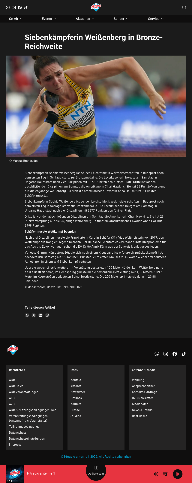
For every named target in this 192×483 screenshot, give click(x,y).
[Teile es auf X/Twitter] (34, 315)
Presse (75, 410)
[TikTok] (26, 7)
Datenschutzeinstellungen (27, 438)
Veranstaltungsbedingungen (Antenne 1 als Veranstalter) (28, 418)
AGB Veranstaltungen (23, 392)
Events (49, 19)
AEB (12, 398)
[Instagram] (14, 7)
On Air (16, 19)
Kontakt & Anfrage (144, 392)
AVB (12, 404)
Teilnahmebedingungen (25, 426)
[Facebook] (20, 7)
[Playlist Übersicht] (165, 474)
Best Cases (139, 416)
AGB (12, 380)
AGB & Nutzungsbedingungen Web (32, 410)
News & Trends (142, 410)
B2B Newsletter (142, 398)
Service (156, 19)
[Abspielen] (177, 474)
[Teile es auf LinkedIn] (40, 315)
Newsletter (77, 392)
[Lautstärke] (156, 474)
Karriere (75, 404)
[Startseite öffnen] (96, 7)
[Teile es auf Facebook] (27, 315)
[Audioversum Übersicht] (96, 470)
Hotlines (76, 398)
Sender (122, 19)
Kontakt (75, 380)
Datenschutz (17, 432)
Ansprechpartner (143, 386)
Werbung (138, 380)
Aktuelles (85, 19)
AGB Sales (16, 386)
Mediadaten (140, 404)
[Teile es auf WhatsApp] (47, 315)
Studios (75, 416)
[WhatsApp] (8, 7)
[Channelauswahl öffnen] (184, 8)
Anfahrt (75, 386)
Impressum (16, 444)
